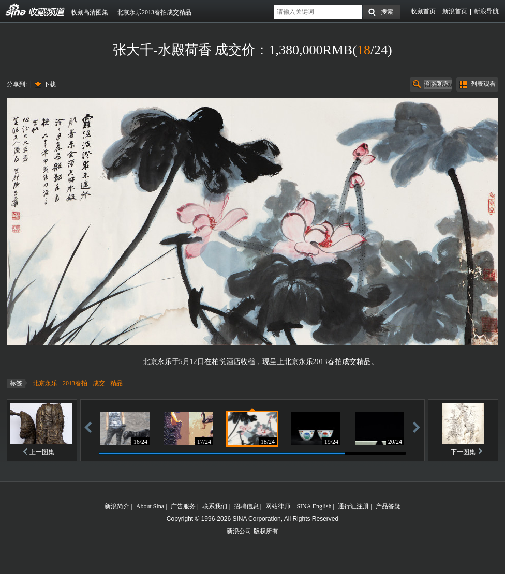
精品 (116, 383)
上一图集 (41, 452)
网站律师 (277, 506)
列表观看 (483, 83)
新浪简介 (117, 506)
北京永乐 (45, 383)
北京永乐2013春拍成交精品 (154, 12)
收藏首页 (423, 11)
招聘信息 (246, 506)
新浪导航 (486, 11)
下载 (49, 84)
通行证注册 (353, 506)
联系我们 (214, 506)
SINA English (313, 506)
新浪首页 (454, 11)
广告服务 (183, 506)
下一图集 (463, 452)
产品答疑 (388, 506)
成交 (99, 383)
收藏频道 (16, 11)
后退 (88, 426)
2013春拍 (75, 383)
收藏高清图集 (89, 12)
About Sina (150, 506)
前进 (416, 426)
